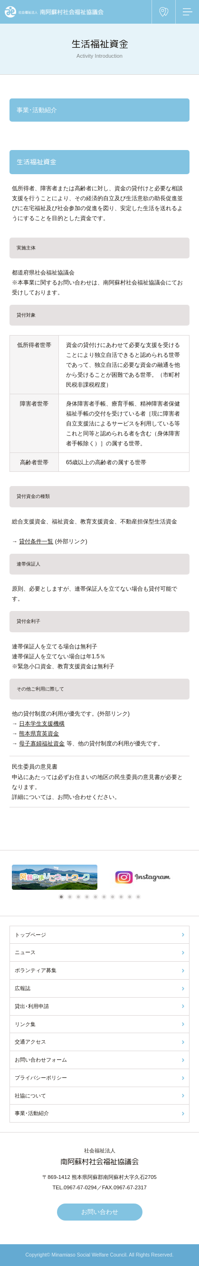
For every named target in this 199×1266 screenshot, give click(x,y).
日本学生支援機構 (42, 723)
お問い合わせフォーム (41, 1059)
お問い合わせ (99, 1211)
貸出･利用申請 (32, 1006)
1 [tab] (62, 897)
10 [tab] (139, 897)
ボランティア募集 (36, 970)
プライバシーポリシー (41, 1077)
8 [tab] (122, 897)
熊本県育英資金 (39, 733)
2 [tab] (71, 897)
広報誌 (22, 988)
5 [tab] (96, 897)
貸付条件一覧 (36, 541)
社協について (30, 1095)
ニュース (25, 952)
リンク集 (25, 1024)
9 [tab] (131, 897)
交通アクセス (30, 1042)
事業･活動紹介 (32, 1113)
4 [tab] (88, 897)
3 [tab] (79, 897)
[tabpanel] (54, 877)
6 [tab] (105, 897)
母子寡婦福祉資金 (42, 743)
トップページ (30, 935)
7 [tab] (114, 897)
